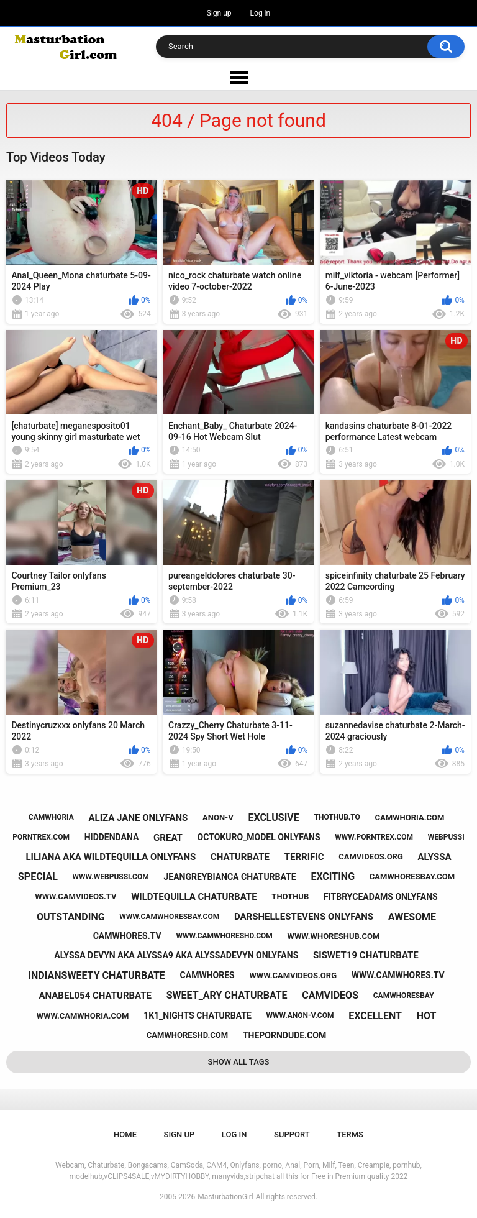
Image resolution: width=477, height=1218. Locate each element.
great (168, 837)
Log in (260, 13)
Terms (350, 1134)
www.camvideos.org (293, 975)
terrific (304, 857)
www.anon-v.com (300, 1015)
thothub (290, 896)
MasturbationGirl (225, 1197)
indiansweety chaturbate (96, 975)
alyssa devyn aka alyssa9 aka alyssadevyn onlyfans (176, 955)
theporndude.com (284, 1035)
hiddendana (111, 837)
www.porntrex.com (374, 837)
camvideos (330, 995)
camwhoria (51, 817)
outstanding (71, 917)
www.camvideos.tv (75, 896)
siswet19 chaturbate (366, 955)
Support (292, 1134)
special (38, 876)
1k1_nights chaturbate (197, 1015)
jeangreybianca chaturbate (229, 877)
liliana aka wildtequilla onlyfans (111, 857)
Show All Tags (239, 1061)
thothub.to (337, 817)
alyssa (435, 857)
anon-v (218, 817)
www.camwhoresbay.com (169, 916)
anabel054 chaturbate (95, 995)
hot (427, 1016)
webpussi (446, 837)
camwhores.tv (127, 936)
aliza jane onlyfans (138, 817)
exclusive (273, 817)
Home (125, 1134)
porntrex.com (41, 837)
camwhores (207, 975)
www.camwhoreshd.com (224, 936)
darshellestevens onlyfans (303, 916)
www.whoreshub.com (334, 936)
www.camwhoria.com (83, 1015)
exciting (333, 876)
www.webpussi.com (111, 876)
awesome (412, 917)
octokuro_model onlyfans (259, 837)
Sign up (219, 13)
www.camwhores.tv (398, 975)
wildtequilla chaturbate (194, 896)
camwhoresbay (403, 995)
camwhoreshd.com (187, 1035)
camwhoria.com (410, 817)
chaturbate (240, 857)
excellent (375, 1016)
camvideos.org (370, 856)
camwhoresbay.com (412, 876)
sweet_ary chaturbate (227, 995)
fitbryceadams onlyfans (381, 897)
